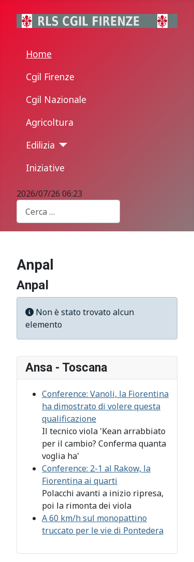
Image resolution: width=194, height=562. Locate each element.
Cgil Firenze (50, 76)
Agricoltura (49, 122)
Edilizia (40, 145)
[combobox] (68, 211)
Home (39, 54)
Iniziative (45, 167)
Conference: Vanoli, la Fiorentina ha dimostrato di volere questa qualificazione (105, 406)
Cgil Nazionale (56, 99)
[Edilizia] (61, 145)
